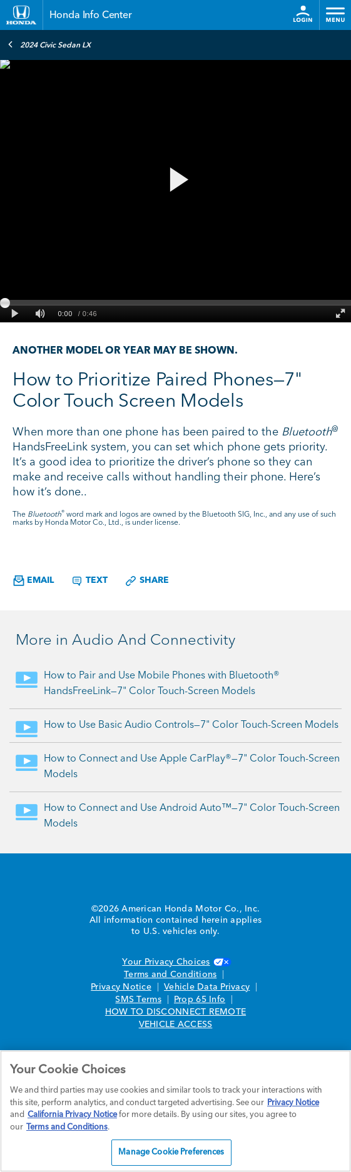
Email (33, 580)
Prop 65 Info (199, 999)
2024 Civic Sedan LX (49, 44)
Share (147, 581)
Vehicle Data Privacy (207, 987)
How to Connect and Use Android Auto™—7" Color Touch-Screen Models (192, 816)
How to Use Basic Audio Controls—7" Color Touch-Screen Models (191, 725)
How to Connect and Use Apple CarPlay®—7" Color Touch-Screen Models (192, 767)
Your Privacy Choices (175, 962)
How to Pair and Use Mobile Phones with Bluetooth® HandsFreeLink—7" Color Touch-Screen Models (162, 684)
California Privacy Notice (72, 1115)
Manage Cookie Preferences (171, 1152)
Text (89, 581)
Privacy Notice (121, 987)
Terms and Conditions (170, 974)
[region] (175, 1111)
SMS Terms (138, 999)
